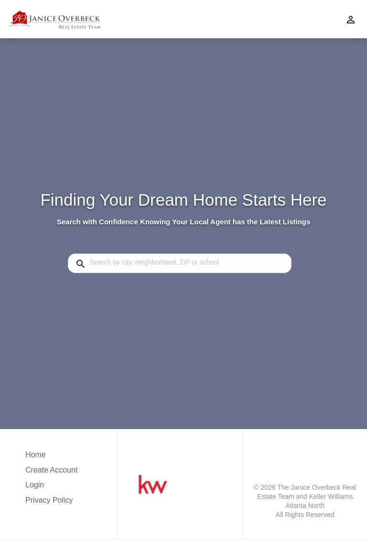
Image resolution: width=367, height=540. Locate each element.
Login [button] (34, 485)
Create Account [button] (51, 470)
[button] (51, 487)
